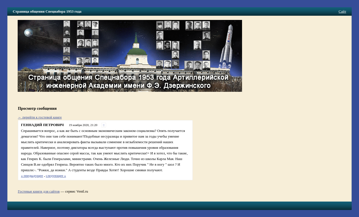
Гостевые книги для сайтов (38, 191)
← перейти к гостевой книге (40, 117)
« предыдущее (32, 175)
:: (104, 125)
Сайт (342, 11)
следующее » (56, 175)
